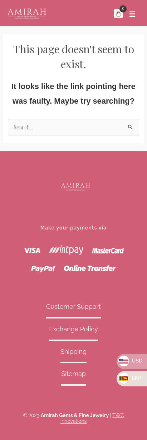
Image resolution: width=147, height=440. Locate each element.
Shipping (73, 351)
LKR (130, 378)
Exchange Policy (73, 329)
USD (130, 361)
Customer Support (73, 306)
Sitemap (73, 373)
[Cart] (118, 13)
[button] (132, 14)
